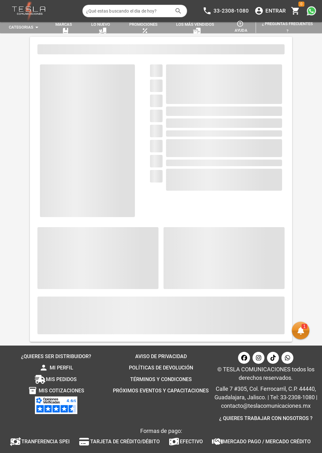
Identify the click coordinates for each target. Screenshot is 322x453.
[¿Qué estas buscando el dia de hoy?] (128, 11)
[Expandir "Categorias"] (24, 27)
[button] (300, 330)
